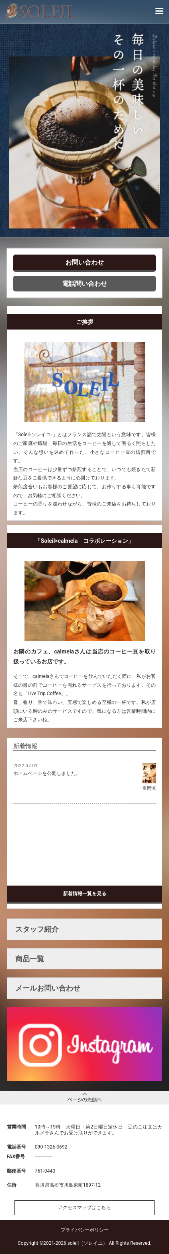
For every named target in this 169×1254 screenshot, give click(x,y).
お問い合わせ (84, 262)
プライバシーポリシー (85, 1230)
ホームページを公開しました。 (47, 773)
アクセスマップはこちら (84, 1207)
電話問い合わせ (84, 283)
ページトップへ (84, 1097)
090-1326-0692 (51, 1147)
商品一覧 (29, 959)
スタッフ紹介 (37, 929)
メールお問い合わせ (47, 988)
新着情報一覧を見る (84, 893)
